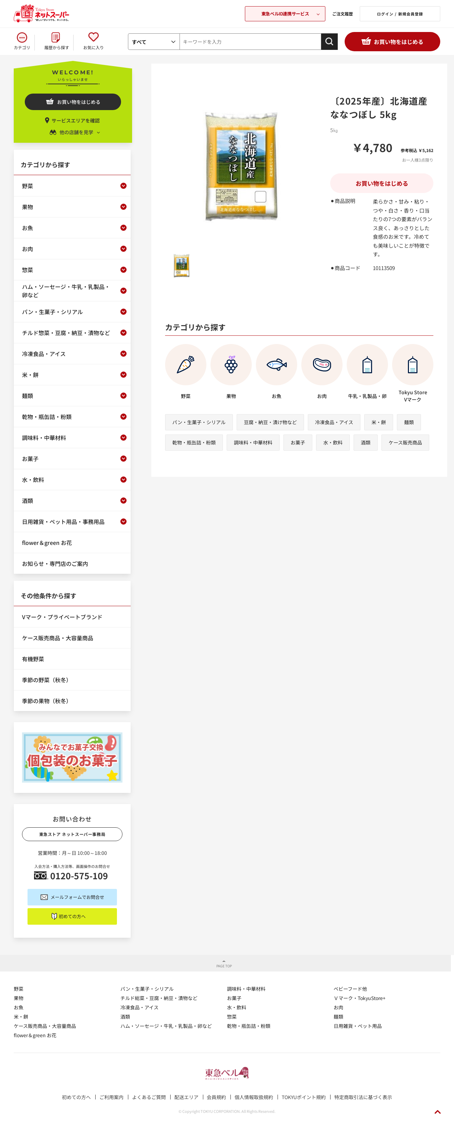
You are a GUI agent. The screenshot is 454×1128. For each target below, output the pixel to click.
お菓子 (298, 442)
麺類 (409, 422)
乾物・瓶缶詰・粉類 (194, 442)
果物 (18, 998)
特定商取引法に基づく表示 (363, 1097)
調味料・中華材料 (253, 442)
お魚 (18, 1007)
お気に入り (93, 47)
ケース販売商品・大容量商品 (45, 1025)
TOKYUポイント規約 (304, 1097)
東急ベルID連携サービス (285, 13)
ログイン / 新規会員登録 (400, 14)
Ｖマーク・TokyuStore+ (360, 998)
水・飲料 (333, 442)
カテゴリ (22, 47)
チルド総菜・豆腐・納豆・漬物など (158, 998)
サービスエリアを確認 (76, 120)
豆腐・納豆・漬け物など (270, 422)
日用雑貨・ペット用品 (358, 1025)
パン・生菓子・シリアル (199, 422)
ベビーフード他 (350, 988)
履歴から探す (56, 47)
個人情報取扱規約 (254, 1097)
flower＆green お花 (35, 1035)
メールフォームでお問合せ (77, 897)
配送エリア (186, 1097)
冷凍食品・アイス (334, 422)
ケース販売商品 (405, 442)
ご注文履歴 (342, 14)
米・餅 (378, 422)
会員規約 (216, 1097)
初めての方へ (72, 916)
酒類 (365, 442)
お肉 (338, 1007)
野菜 (18, 988)
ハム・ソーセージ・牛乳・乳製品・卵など (166, 1025)
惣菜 (232, 1016)
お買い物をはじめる (398, 41)
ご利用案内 (111, 1097)
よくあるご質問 (149, 1097)
